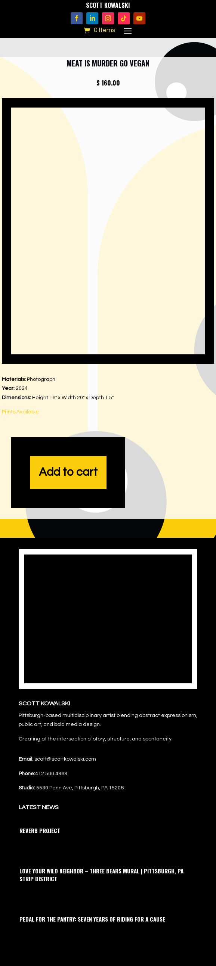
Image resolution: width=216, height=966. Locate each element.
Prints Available (20, 411)
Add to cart (68, 472)
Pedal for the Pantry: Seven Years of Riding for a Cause (92, 919)
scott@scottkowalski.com (65, 759)
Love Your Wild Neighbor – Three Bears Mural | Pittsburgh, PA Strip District (101, 875)
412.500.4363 (51, 773)
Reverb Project (39, 830)
